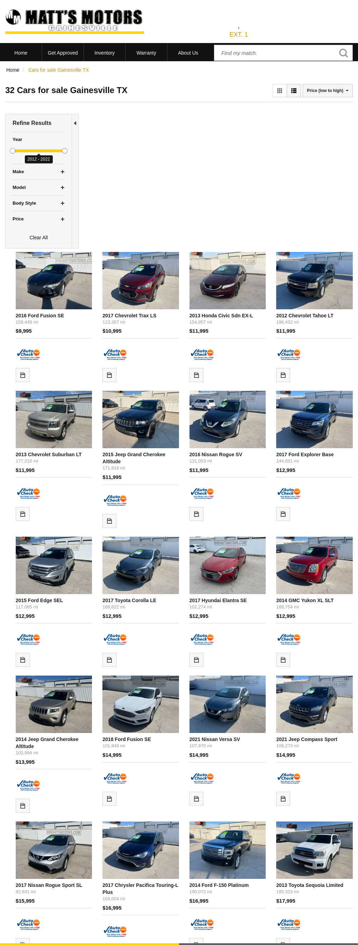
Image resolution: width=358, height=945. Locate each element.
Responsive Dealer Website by (254, 938)
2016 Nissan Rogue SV (250, 296)
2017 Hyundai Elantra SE (252, 427)
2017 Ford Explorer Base (321, 296)
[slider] (12, 151)
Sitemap (94, 936)
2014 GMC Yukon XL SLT (321, 427)
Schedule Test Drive (27, 879)
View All (13, 870)
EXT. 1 (238, 34)
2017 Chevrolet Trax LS (182, 166)
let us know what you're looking (157, 782)
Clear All (38, 237)
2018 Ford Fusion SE (180, 550)
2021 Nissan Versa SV (249, 550)
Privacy (74, 936)
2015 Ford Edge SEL (110, 427)
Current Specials (23, 887)
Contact (56, 936)
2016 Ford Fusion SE (111, 166)
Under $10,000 (21, 896)
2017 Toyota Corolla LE (182, 427)
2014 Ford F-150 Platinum (253, 681)
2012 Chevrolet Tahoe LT (321, 166)
